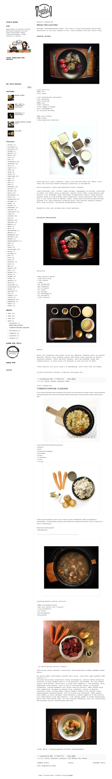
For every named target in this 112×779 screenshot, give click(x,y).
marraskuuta (13, 330)
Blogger (70, 775)
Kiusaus (10, 205)
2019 (10, 318)
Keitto (10, 197)
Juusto (10, 174)
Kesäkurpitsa (12, 199)
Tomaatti (11, 295)
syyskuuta (13, 335)
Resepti (84, 758)
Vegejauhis (11, 301)
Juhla (9, 170)
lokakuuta (13, 333)
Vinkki (10, 306)
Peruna (10, 251)
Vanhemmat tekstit (99, 763)
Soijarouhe (11, 285)
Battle (47, 381)
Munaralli (11, 237)
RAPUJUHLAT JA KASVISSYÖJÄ (19, 113)
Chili (9, 157)
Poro (9, 255)
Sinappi (10, 276)
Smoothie (11, 280)
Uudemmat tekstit (43, 763)
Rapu (9, 266)
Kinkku (10, 203)
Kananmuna (11, 186)
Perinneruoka (12, 249)
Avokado (10, 151)
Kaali (9, 178)
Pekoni (10, 247)
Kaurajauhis (12, 195)
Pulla (9, 260)
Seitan (10, 274)
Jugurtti (11, 168)
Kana (9, 184)
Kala (9, 182)
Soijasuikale (12, 287)
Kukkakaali (11, 207)
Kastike (10, 191)
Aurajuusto (11, 149)
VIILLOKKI (18, 131)
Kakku (9, 180)
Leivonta (11, 216)
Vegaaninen (11, 299)
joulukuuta (13, 323)
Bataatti (11, 153)
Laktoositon (61, 381)
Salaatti (11, 272)
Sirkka (10, 278)
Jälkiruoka (11, 176)
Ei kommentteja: (59, 379)
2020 (10, 316)
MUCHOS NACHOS (19, 95)
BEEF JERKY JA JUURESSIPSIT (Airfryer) (19, 106)
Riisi (9, 270)
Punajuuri (11, 262)
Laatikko (53, 381)
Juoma (9, 172)
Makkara (10, 224)
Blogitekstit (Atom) (49, 766)
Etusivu (71, 763)
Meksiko (10, 232)
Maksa (67, 381)
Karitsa (10, 189)
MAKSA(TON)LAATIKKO (47, 25)
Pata (79, 758)
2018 (10, 321)
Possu (9, 257)
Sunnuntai (11, 291)
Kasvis (10, 193)
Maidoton (74, 758)
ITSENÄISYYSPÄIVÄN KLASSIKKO (52, 389)
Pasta (9, 243)
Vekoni (10, 303)
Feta (9, 159)
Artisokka (11, 147)
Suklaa (10, 289)
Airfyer (10, 145)
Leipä (9, 214)
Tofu (9, 293)
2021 (10, 313)
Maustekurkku (12, 230)
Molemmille (11, 235)
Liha (69, 758)
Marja (9, 228)
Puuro (9, 264)
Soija (9, 283)
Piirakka (11, 253)
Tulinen (10, 297)
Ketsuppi (11, 201)
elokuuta (12, 338)
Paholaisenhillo (13, 241)
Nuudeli (10, 239)
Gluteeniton (54, 758)
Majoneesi (11, 222)
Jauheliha (11, 163)
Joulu (9, 166)
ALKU (8, 26)
